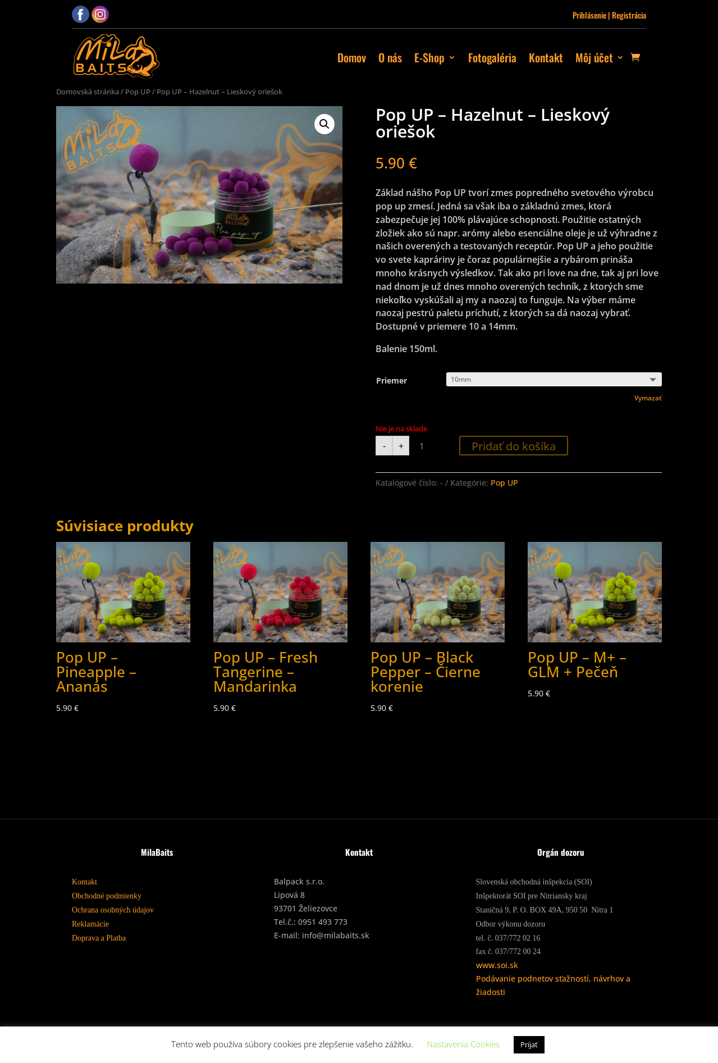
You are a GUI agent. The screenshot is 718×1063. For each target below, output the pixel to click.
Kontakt (546, 57)
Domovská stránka (87, 91)
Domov (351, 57)
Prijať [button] (529, 1044)
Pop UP (137, 91)
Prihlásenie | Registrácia (609, 15)
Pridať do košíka (514, 446)
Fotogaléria (492, 57)
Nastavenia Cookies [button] (463, 1044)
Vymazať (648, 398)
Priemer (391, 380)
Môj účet (594, 57)
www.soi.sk (497, 965)
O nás (390, 57)
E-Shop (429, 57)
